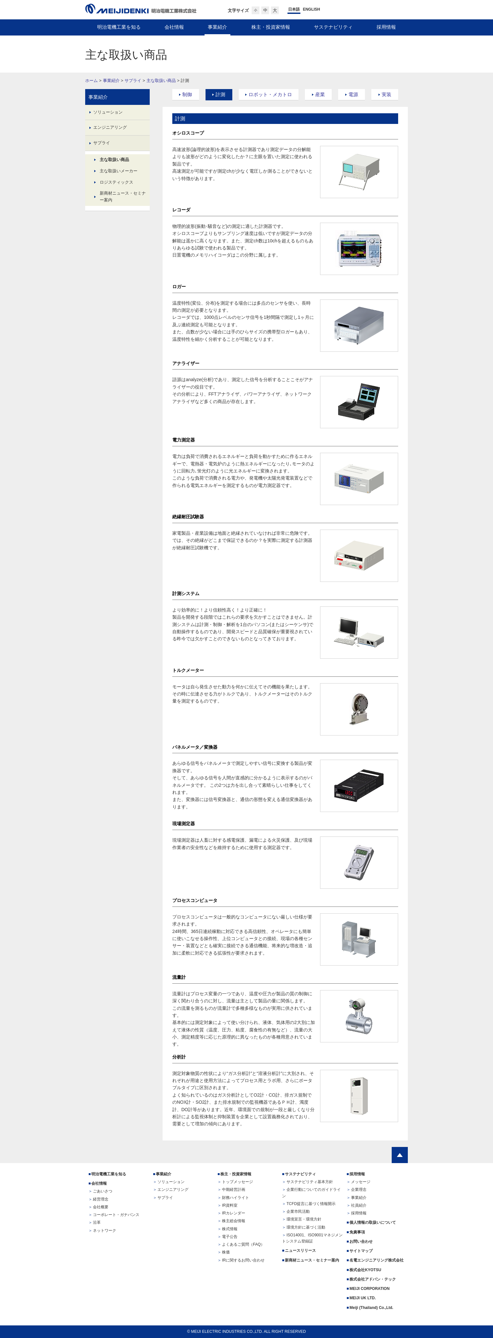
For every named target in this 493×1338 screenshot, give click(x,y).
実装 (386, 94)
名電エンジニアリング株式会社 (376, 1260)
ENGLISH (311, 9)
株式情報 (229, 1229)
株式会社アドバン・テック (372, 1279)
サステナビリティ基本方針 (310, 1182)
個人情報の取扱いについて (372, 1222)
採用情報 (357, 1174)
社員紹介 (359, 1205)
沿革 (97, 1222)
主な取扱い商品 (161, 80)
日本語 (294, 9)
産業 (320, 94)
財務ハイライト (235, 1197)
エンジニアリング (110, 127)
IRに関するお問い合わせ (243, 1260)
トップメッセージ (237, 1182)
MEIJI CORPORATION (369, 1288)
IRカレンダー (233, 1213)
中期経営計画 (233, 1189)
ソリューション (108, 112)
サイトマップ (361, 1251)
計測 (220, 94)
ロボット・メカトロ (270, 94)
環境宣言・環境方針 (304, 1219)
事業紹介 (111, 80)
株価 (226, 1252)
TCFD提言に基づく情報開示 (311, 1203)
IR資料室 (229, 1205)
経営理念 (100, 1199)
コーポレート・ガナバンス (116, 1214)
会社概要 (100, 1207)
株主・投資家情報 (235, 1174)
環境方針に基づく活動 (306, 1227)
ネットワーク (104, 1230)
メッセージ (360, 1182)
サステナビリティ (300, 1174)
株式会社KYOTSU (365, 1270)
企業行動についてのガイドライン (311, 1192)
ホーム (91, 80)
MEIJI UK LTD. (363, 1298)
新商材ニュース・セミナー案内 (123, 196)
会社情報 (99, 1183)
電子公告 (229, 1236)
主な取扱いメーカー (118, 170)
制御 (187, 94)
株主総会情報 (233, 1221)
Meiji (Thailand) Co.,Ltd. (371, 1307)
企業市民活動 (298, 1211)
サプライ (133, 80)
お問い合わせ (361, 1241)
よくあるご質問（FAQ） (243, 1244)
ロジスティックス (116, 182)
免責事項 (357, 1232)
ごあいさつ (102, 1191)
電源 (353, 94)
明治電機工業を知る (108, 1174)
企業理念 (359, 1189)
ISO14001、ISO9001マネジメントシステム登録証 (312, 1238)
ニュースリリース (300, 1250)
